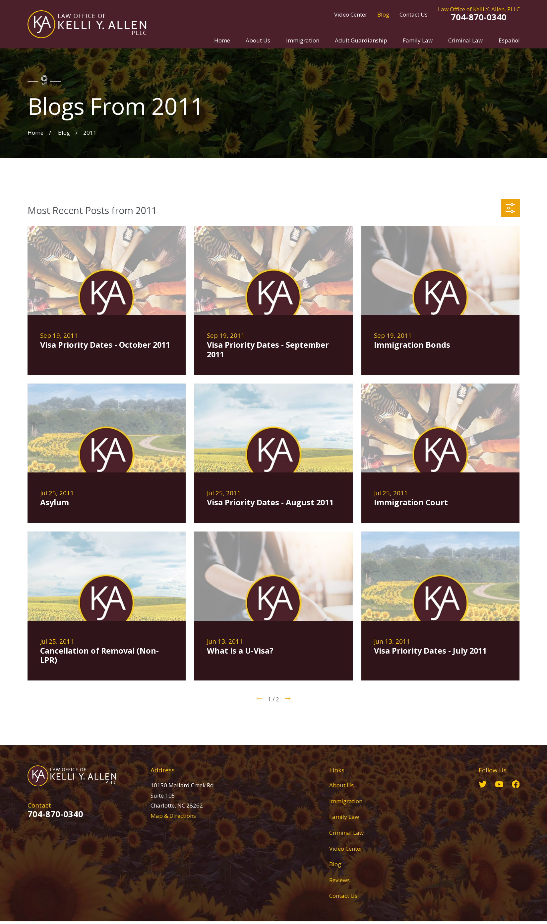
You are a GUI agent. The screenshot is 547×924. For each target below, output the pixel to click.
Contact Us (413, 14)
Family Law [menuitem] (418, 40)
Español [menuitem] (509, 40)
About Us (341, 785)
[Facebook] (516, 784)
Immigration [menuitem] (302, 40)
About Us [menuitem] (258, 40)
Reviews (339, 880)
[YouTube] (499, 784)
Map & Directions (173, 815)
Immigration (345, 801)
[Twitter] (483, 784)
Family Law (344, 816)
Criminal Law (346, 832)
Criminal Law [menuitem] (465, 40)
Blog (383, 14)
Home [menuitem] (222, 40)
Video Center (350, 14)
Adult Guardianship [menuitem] (361, 40)
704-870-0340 (479, 17)
